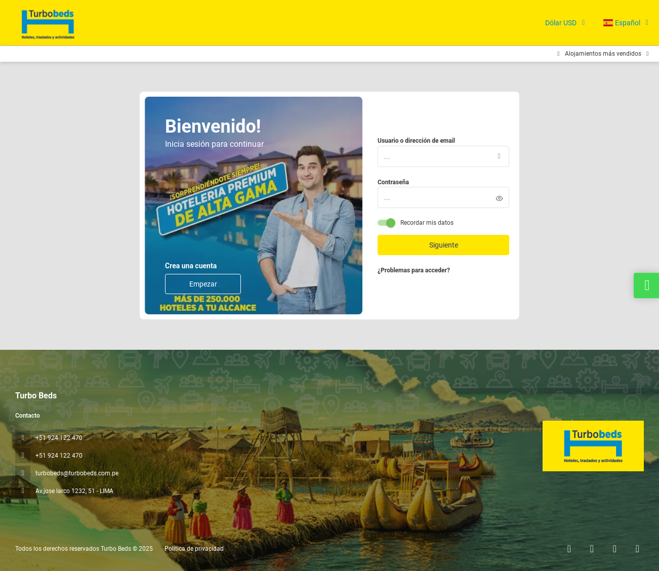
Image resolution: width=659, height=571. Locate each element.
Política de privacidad (194, 548)
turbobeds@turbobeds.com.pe (76, 473)
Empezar (203, 284)
